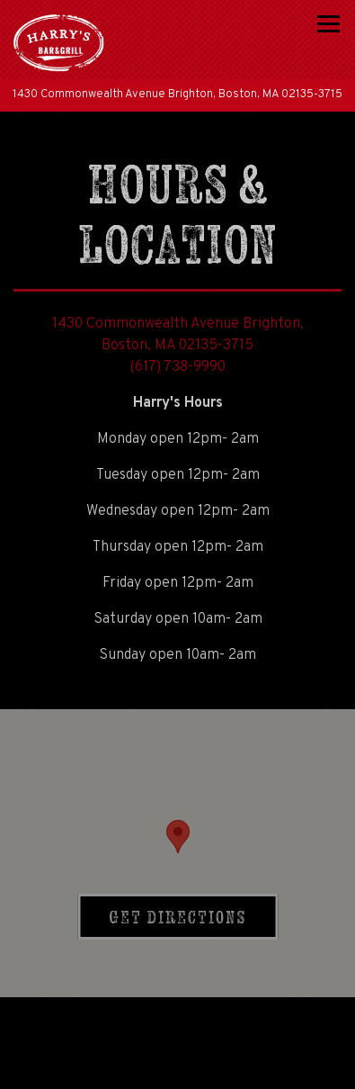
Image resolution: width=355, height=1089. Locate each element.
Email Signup (177, 1067)
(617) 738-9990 (177, 367)
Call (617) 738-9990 (177, 1020)
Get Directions (193, 915)
